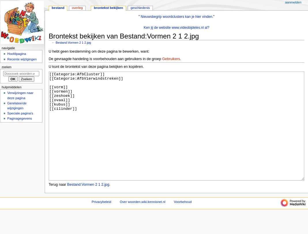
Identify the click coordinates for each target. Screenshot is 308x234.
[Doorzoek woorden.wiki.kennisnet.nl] (21, 73)
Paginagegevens (19, 118)
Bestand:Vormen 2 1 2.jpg (73, 42)
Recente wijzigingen (22, 59)
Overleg (77, 7)
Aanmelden (293, 2)
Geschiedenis (140, 7)
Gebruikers (171, 59)
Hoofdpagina (16, 53)
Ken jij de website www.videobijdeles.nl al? (176, 28)
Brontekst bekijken (108, 7)
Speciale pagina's (20, 113)
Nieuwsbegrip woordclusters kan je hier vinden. (177, 17)
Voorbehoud (183, 223)
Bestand (58, 7)
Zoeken (7, 67)
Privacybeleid (101, 223)
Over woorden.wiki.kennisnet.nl (142, 223)
